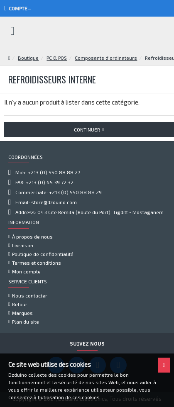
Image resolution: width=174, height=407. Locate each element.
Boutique (28, 58)
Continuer (87, 129)
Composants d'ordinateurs (106, 58)
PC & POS (57, 58)
